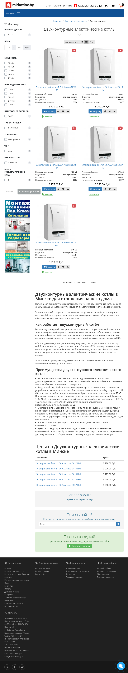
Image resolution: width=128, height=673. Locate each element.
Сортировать (72, 42)
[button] (121, 5)
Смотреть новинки (79, 546)
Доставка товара (11, 592)
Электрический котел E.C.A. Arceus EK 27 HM (102, 166)
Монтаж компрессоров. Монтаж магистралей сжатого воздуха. (17, 574)
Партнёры (70, 574)
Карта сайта (40, 574)
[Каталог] (19, 13)
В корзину (49, 111)
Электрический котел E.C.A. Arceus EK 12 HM (56, 88)
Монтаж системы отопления (16, 580)
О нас (48, 5)
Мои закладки (103, 574)
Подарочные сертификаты (77, 571)
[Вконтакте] (22, 666)
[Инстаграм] (7, 666)
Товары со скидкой (74, 577)
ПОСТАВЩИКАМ (11, 606)
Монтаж (7, 568)
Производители (73, 568)
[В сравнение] (68, 111)
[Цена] (8, 47)
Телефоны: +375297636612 (15, 618)
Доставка (67, 5)
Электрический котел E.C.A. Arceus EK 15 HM (102, 88)
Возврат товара (42, 571)
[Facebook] (15, 666)
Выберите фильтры (29, 191)
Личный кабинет (104, 568)
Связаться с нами (42, 568)
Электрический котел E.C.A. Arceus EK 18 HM (56, 166)
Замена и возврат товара (15, 597)
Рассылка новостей (105, 577)
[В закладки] (63, 111)
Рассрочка (8, 594)
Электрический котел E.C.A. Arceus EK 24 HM (56, 244)
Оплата (57, 5)
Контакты (8, 586)
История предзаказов (106, 571)
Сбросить (11, 191)
